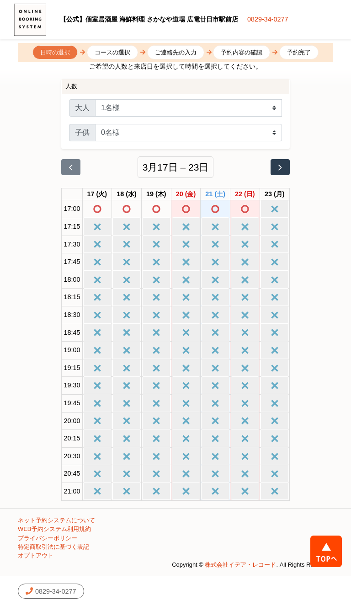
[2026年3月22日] (245, 194)
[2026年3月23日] (275, 194)
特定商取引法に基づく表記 (53, 546)
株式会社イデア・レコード (240, 564)
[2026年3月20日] (186, 194)
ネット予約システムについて (56, 520)
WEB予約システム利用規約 (54, 529)
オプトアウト (35, 555)
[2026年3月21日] (215, 194)
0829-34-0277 (267, 19)
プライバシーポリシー (47, 538)
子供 (82, 132)
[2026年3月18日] (126, 194)
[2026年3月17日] (97, 194)
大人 (82, 108)
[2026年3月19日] (156, 194)
